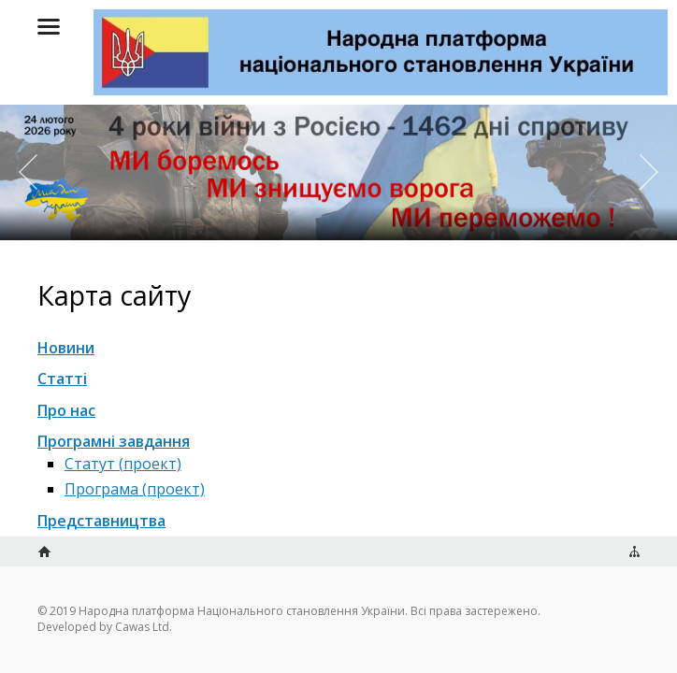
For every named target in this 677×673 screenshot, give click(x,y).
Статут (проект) (123, 463)
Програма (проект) (135, 489)
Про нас (66, 410)
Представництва (101, 520)
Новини (65, 347)
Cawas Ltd (142, 627)
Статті (62, 378)
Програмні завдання (113, 441)
